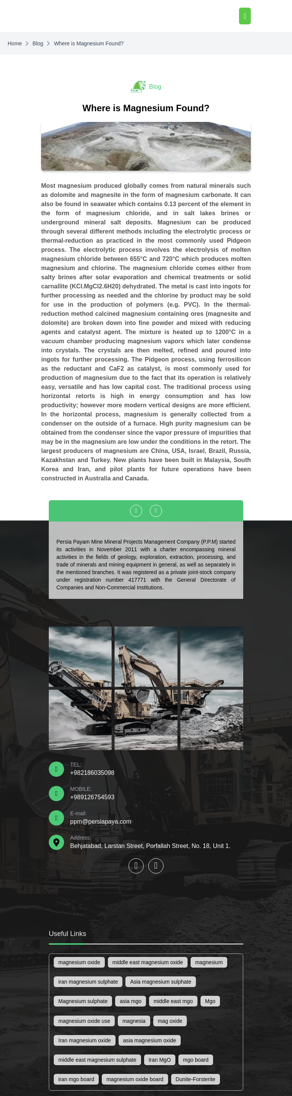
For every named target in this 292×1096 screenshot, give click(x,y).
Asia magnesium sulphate (160, 982)
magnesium (209, 962)
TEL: (92, 769)
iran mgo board (76, 1079)
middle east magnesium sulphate (97, 1060)
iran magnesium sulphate (88, 982)
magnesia (134, 1021)
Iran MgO (160, 1060)
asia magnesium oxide (149, 1040)
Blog (37, 43)
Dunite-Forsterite (195, 1079)
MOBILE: (92, 793)
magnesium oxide (79, 962)
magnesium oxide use (84, 1021)
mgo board (196, 1060)
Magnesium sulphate (82, 1001)
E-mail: (100, 817)
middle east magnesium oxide (147, 962)
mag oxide (170, 1021)
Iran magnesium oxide (84, 1040)
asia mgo (130, 1001)
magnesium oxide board (134, 1079)
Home (15, 43)
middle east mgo (173, 1001)
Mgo (210, 1001)
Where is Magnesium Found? (89, 43)
